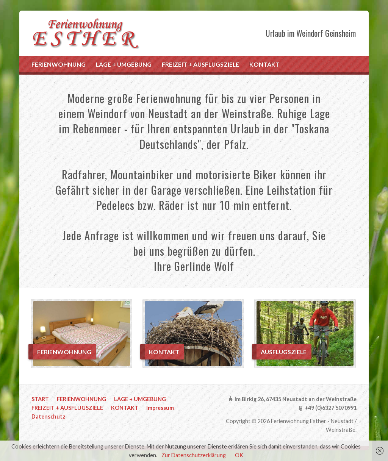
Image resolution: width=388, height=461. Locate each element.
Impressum (160, 408)
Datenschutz (48, 416)
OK (239, 455)
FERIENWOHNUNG (58, 64)
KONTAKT (264, 64)
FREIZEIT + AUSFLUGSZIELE (200, 64)
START (40, 399)
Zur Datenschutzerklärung (193, 455)
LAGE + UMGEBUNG (124, 64)
